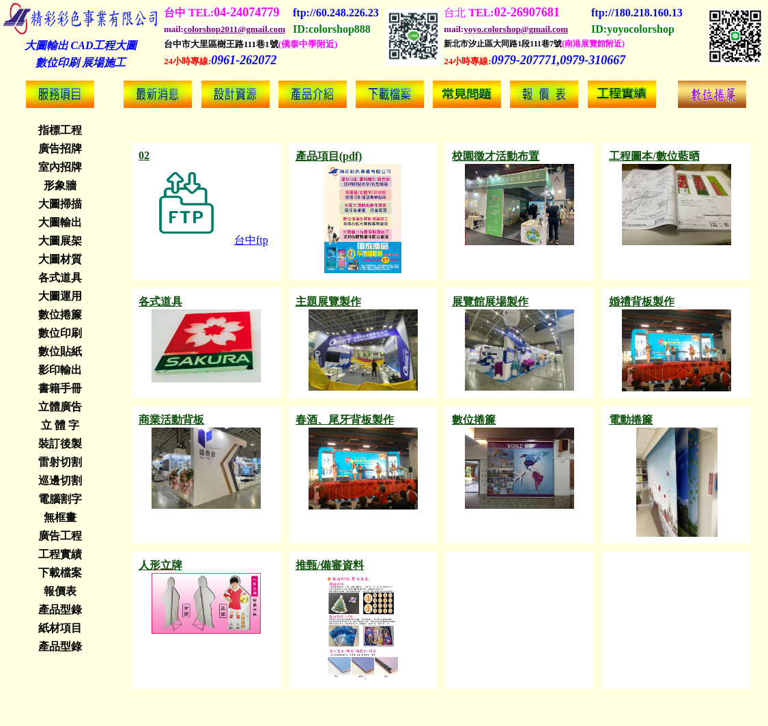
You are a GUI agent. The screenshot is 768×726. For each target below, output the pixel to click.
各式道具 (60, 277)
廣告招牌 (60, 148)
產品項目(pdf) (329, 156)
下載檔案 (60, 572)
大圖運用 (60, 296)
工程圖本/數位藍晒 (654, 156)
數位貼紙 (60, 351)
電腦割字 (60, 499)
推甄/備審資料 (330, 565)
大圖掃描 (60, 204)
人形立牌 (160, 565)
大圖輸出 (60, 222)
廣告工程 (60, 536)
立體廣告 (60, 407)
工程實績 (60, 554)
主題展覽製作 (328, 301)
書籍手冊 (60, 388)
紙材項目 (60, 628)
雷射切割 (60, 462)
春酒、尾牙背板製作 (345, 419)
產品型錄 (60, 609)
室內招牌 (60, 167)
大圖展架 (60, 241)
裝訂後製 (60, 443)
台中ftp (203, 240)
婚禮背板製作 (641, 301)
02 (144, 155)
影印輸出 (60, 370)
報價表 (60, 591)
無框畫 (60, 517)
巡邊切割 (60, 480)
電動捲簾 (631, 419)
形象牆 (60, 185)
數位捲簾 (60, 314)
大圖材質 (60, 259)
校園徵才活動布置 (495, 156)
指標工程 (60, 130)
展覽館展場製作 (490, 301)
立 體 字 (60, 425)
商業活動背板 (171, 419)
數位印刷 (60, 333)
